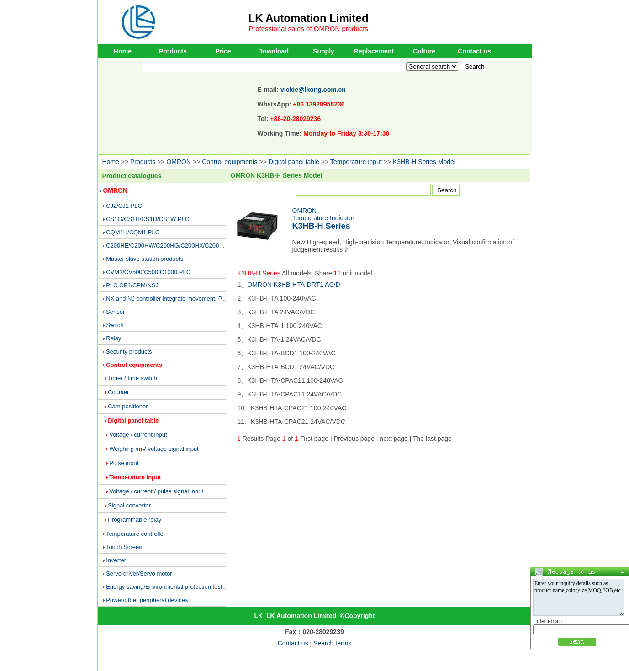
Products (173, 51)
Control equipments (229, 161)
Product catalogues (132, 176)
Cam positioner (128, 406)
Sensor (115, 311)
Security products (129, 351)
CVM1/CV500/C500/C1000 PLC (148, 272)
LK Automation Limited (308, 18)
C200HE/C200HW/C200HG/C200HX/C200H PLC (171, 245)
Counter (118, 392)
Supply (323, 51)
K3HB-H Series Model (424, 161)
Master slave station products (144, 258)
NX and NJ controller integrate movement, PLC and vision (182, 298)
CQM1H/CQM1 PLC (132, 232)
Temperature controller (135, 533)
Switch (114, 325)
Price (223, 51)
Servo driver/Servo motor (139, 573)
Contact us (474, 51)
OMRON (178, 161)
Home (123, 51)
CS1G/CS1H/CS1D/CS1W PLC (147, 219)
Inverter (116, 560)
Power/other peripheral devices (147, 600)
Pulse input (123, 463)
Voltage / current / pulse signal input (156, 491)
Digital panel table (294, 161)
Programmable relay (134, 519)
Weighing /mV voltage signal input (154, 448)
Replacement (374, 51)
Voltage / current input (138, 434)
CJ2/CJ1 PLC (124, 205)
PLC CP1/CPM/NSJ (132, 285)
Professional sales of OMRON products (308, 28)
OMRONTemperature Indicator (323, 218)
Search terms (332, 643)
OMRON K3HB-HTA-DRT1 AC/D (293, 284)
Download (273, 51)
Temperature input (356, 161)
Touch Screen (124, 547)
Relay (113, 338)
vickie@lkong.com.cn (313, 89)
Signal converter (129, 505)
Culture (424, 51)
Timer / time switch (132, 378)
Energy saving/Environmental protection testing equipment (182, 586)
